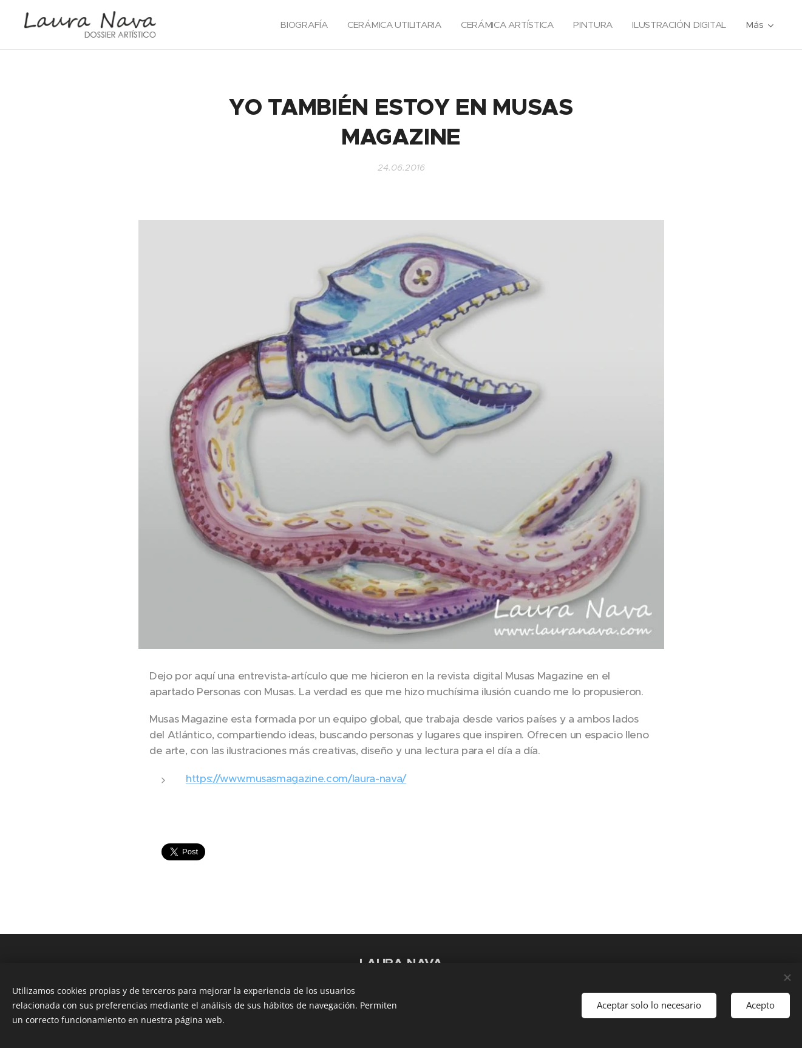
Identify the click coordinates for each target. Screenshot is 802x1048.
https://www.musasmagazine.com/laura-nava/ (296, 778)
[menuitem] (296, 25)
